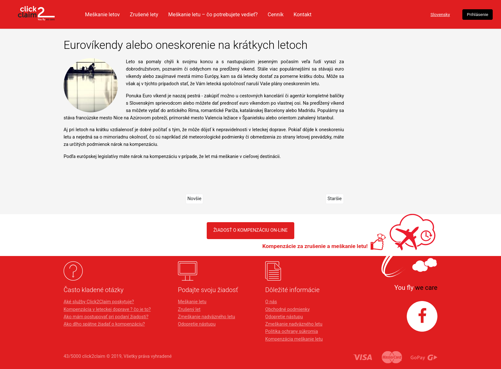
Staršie (335, 198)
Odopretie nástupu (197, 324)
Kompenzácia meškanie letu (294, 339)
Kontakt (363, 14)
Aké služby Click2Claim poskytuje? (99, 302)
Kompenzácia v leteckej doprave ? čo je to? (107, 309)
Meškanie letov (153, 14)
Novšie (195, 198)
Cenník (335, 14)
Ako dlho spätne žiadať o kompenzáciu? (104, 324)
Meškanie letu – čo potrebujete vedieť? (269, 14)
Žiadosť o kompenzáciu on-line (250, 230)
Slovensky (393, 14)
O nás (271, 302)
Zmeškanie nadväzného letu (206, 317)
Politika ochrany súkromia (291, 331)
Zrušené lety (197, 14)
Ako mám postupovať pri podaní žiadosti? (106, 317)
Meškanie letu (192, 302)
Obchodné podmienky (287, 309)
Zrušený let (189, 309)
